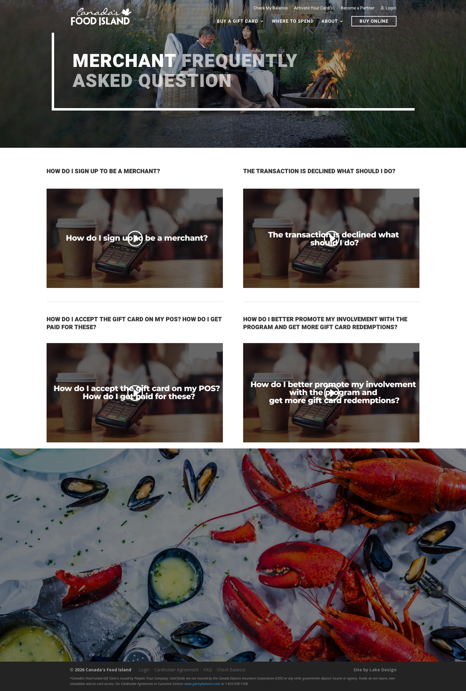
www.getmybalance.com (202, 684)
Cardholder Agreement (176, 670)
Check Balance (231, 670)
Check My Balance (270, 8)
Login (388, 8)
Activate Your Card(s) (314, 8)
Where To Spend (293, 22)
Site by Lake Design (375, 670)
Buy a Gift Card (237, 22)
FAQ (208, 670)
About (329, 22)
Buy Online (374, 21)
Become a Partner (357, 8)
